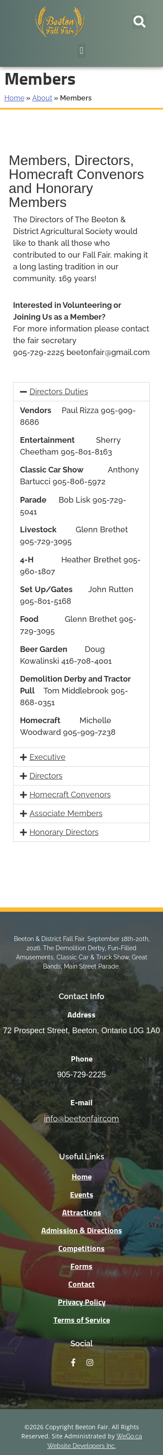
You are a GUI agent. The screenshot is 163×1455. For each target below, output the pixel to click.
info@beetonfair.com (81, 1118)
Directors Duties (59, 391)
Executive (48, 757)
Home (14, 98)
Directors (46, 775)
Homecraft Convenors (70, 794)
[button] (139, 21)
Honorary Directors (64, 832)
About (42, 98)
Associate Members (66, 813)
